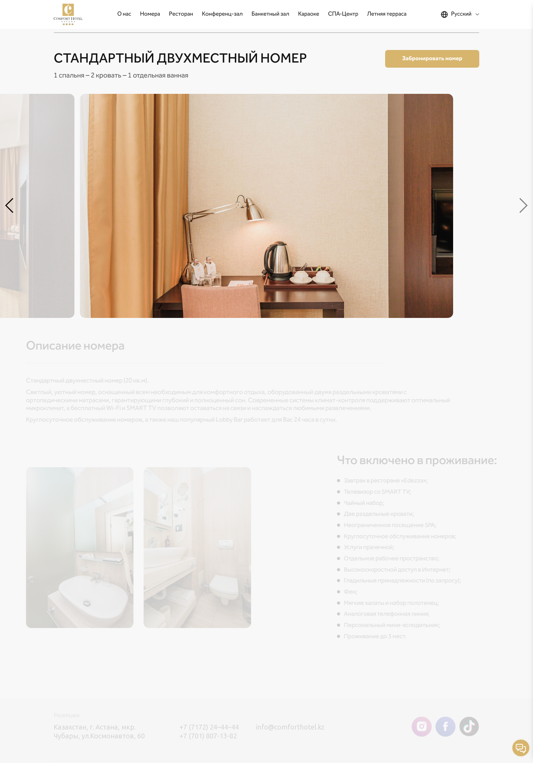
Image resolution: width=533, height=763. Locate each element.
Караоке (308, 14)
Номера (150, 14)
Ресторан (181, 14)
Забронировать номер (432, 58)
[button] (9, 206)
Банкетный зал (270, 14)
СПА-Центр (343, 14)
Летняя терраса (387, 14)
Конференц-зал (222, 14)
